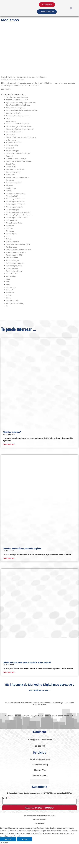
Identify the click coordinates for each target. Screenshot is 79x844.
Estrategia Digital (12, 150)
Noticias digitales (12, 241)
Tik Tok (9, 298)
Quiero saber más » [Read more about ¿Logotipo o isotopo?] (9, 444)
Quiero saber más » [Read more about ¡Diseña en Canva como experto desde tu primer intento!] (9, 672)
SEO (8, 282)
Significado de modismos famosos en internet (23, 76)
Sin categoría (11, 287)
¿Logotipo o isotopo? (12, 431)
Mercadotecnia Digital (14, 223)
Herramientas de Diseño (15, 169)
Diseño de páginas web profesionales (20, 129)
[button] (71, 8)
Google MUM (11, 166)
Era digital (10, 148)
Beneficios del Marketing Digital (18, 105)
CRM (8, 118)
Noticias (9, 239)
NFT (7, 236)
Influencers (10, 175)
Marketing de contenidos (15, 201)
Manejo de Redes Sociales (16, 193)
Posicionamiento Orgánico (16, 252)
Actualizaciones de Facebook (17, 97)
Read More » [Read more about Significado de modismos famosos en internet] (5, 89)
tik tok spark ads (12, 300)
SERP (8, 284)
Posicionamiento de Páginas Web (18, 250)
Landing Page (11, 188)
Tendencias (10, 292)
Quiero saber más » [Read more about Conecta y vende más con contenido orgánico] (9, 558)
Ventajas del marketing (14, 303)
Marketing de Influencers (15, 204)
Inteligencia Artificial (14, 183)
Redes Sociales (11, 274)
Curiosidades (11, 121)
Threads (9, 295)
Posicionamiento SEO (14, 255)
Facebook (9, 156)
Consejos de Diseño (13, 113)
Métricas (9, 228)
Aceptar (25, 839)
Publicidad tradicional (14, 271)
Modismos (10, 231)
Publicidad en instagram (15, 263)
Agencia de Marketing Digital (17, 100)
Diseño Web (10, 134)
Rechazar (8, 839)
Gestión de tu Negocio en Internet (19, 161)
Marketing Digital (12, 209)
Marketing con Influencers (16, 199)
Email (5, 798)
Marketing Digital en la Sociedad (18, 212)
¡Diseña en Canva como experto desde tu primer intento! (27, 662)
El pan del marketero (14, 142)
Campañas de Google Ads (15, 108)
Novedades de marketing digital (18, 244)
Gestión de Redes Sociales (16, 159)
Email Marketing (12, 145)
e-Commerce (11, 140)
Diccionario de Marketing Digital (18, 124)
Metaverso (10, 225)
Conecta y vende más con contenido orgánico (22, 548)
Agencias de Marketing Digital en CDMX (21, 102)
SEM (8, 279)
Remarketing (11, 276)
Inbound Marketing (13, 172)
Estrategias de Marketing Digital (18, 153)
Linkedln (9, 191)
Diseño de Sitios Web (14, 132)
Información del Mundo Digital (17, 177)
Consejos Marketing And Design (18, 116)
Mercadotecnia (11, 220)
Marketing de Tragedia (14, 207)
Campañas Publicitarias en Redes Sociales (22, 110)
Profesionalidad (12, 257)
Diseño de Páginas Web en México (19, 126)
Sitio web (9, 290)
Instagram (10, 180)
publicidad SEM (12, 268)
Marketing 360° (12, 196)
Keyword (9, 185)
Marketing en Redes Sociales (17, 217)
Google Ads (10, 164)
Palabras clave (11, 247)
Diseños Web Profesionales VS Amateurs (21, 137)
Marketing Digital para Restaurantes (19, 215)
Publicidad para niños (14, 266)
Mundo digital (11, 233)
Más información (15, 836)
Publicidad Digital (12, 260)
